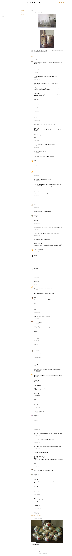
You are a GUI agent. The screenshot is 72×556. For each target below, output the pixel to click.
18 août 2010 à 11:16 (36, 140)
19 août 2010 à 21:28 (36, 289)
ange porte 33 (36, 155)
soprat (35, 420)
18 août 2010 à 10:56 (37, 120)
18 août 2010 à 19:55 (36, 207)
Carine (35, 61)
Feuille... (35, 171)
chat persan (36, 183)
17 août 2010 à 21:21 (36, 67)
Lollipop (35, 415)
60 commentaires (37, 545)
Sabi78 (35, 479)
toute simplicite (36, 357)
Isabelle (35, 268)
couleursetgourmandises (38, 249)
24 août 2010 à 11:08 (37, 412)
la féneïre (35, 215)
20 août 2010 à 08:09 (37, 312)
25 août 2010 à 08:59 (37, 435)
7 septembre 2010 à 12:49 (37, 508)
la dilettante (36, 93)
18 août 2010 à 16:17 (36, 195)
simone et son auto (37, 243)
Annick (35, 134)
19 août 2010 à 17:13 (36, 277)
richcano (45, 553)
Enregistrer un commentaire (36, 515)
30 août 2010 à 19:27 (37, 489)
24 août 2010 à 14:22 (37, 429)
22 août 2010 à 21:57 (37, 377)
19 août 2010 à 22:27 (37, 294)
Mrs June (35, 350)
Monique (35, 342)
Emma (35, 486)
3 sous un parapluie (33, 3)
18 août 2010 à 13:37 (36, 175)
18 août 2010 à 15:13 (36, 189)
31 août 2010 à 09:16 (37, 494)
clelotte (35, 368)
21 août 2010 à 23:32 (37, 360)
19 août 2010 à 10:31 (36, 258)
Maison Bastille (36, 69)
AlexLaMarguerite (37, 117)
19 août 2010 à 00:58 (37, 240)
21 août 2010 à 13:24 (36, 340)
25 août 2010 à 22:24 (37, 448)
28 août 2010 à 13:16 (36, 471)
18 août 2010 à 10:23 (37, 115)
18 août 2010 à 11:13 (36, 131)
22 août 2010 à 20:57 (37, 371)
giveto (35, 220)
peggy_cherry (36, 314)
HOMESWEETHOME (37, 425)
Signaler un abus (5, 11)
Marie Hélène (36, 99)
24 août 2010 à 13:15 (36, 423)
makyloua (35, 104)
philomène (36, 165)
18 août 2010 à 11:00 (37, 125)
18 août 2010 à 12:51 (36, 169)
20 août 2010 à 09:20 (37, 318)
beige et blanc (36, 197)
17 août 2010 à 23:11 (36, 90)
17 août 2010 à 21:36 (36, 84)
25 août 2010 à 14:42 (37, 442)
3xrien (35, 404)
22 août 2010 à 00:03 (37, 365)
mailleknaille (36, 260)
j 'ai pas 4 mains (36, 385)
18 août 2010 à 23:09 (37, 229)
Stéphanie (35, 393)
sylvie (35, 225)
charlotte (35, 336)
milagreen (35, 380)
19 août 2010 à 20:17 (37, 284)
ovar (35, 303)
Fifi (34, 87)
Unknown (35, 286)
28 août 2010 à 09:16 (37, 453)
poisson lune (36, 292)
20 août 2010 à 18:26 (37, 334)
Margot (35, 297)
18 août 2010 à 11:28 (36, 152)
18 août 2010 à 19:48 (37, 202)
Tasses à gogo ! (35, 544)
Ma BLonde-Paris (37, 505)
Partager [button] (22, 10)
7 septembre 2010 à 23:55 (37, 513)
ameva (35, 510)
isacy (35, 399)
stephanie (35, 474)
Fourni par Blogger (42, 551)
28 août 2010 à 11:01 (36, 466)
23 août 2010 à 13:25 (37, 407)
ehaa (35, 309)
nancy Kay (36, 326)
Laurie (35, 374)
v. (34, 160)
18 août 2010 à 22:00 (37, 223)
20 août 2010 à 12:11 (36, 323)
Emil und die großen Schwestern (39, 204)
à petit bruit (36, 331)
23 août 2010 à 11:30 (37, 390)
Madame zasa (36, 111)
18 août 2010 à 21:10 (36, 212)
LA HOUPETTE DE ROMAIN (38, 456)
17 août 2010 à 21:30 (37, 79)
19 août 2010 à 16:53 (36, 271)
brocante (22, 14)
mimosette (36, 362)
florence (35, 128)
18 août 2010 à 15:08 (37, 180)
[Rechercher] (61, 3)
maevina (35, 149)
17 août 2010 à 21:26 (36, 72)
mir (34, 255)
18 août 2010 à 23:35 (37, 235)
